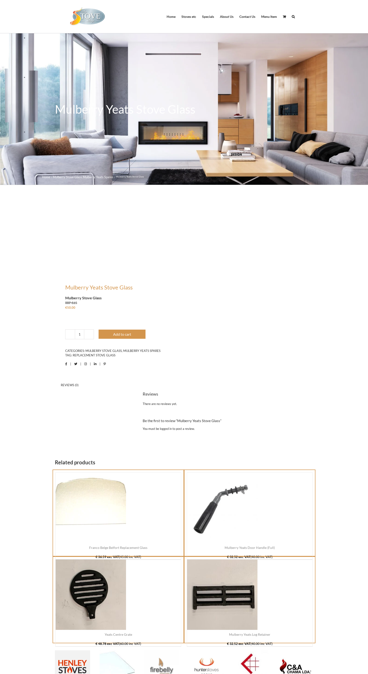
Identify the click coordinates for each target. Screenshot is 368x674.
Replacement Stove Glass (94, 355)
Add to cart (122, 334)
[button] (293, 17)
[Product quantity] (79, 334)
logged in (166, 429)
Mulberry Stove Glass (103, 351)
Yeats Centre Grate (118, 634)
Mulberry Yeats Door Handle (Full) (250, 548)
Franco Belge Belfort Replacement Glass (118, 548)
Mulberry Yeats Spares (142, 351)
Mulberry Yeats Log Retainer (249, 634)
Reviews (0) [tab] (70, 385)
